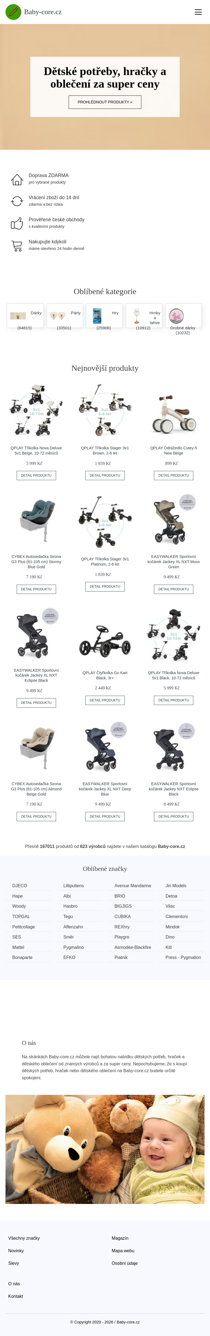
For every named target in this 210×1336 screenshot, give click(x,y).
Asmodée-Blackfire (133, 947)
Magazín (120, 1238)
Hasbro (70, 906)
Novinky (16, 1250)
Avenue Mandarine (133, 885)
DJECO (19, 885)
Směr (68, 937)
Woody (19, 906)
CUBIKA (123, 916)
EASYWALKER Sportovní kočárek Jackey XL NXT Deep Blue (105, 789)
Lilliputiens (73, 885)
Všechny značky (24, 1238)
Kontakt (15, 1296)
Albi (67, 896)
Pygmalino (73, 947)
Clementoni (177, 916)
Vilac (170, 906)
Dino (170, 937)
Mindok (173, 927)
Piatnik (121, 957)
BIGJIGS (123, 906)
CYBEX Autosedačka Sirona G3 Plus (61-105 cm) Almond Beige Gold (36, 789)
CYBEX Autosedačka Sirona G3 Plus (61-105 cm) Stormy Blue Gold (36, 561)
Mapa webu (123, 1250)
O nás (14, 1283)
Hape (17, 896)
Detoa (171, 896)
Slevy (13, 1263)
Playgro (122, 937)
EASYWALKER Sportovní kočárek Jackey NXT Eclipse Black (174, 789)
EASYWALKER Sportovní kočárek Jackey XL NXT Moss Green (174, 561)
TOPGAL (21, 916)
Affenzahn (73, 927)
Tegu (68, 916)
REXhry (122, 927)
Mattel (18, 947)
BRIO (120, 896)
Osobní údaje (125, 1263)
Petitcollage (23, 927)
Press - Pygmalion (183, 957)
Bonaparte (22, 957)
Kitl (169, 947)
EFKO (69, 957)
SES (16, 937)
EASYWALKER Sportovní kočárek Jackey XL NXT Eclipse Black (36, 675)
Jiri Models (176, 885)
